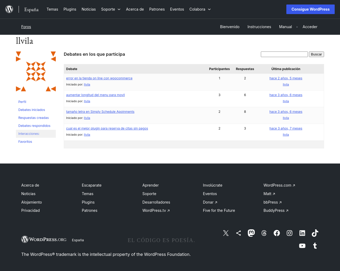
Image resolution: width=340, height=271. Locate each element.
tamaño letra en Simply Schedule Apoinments (100, 112)
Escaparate (91, 185)
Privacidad (30, 210)
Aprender (150, 185)
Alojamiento (31, 202)
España (78, 240)
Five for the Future (219, 210)
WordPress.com (279, 185)
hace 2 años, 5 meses (285, 78)
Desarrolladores (156, 202)
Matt (269, 193)
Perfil (22, 102)
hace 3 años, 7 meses (286, 128)
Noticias (28, 193)
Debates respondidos (34, 126)
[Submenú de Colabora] (200, 9)
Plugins (88, 202)
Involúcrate (212, 185)
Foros (26, 26)
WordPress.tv (156, 210)
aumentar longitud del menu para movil (95, 95)
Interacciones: (29, 134)
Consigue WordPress (310, 9)
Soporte (149, 193)
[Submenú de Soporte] (111, 9)
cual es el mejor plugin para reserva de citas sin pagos (107, 128)
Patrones (89, 210)
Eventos (210, 193)
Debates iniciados (31, 110)
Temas (88, 193)
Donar (210, 202)
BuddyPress (276, 210)
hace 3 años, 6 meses (285, 95)
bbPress (273, 202)
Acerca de (30, 185)
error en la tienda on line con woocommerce (99, 78)
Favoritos (25, 142)
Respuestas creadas (33, 118)
